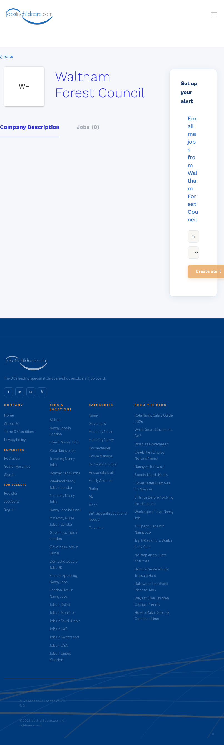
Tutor (93, 505)
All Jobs (55, 420)
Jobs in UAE (58, 629)
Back (8, 57)
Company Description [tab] (29, 127)
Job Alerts (11, 501)
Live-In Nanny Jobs (64, 442)
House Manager (101, 456)
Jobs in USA (59, 645)
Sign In (9, 475)
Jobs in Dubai (60, 604)
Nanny (94, 415)
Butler (93, 489)
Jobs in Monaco (62, 613)
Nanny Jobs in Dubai (65, 510)
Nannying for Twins (149, 467)
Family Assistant (101, 481)
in (19, 392)
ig (30, 392)
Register (10, 493)
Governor (96, 528)
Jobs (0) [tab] (87, 127)
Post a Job (12, 458)
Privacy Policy (15, 440)
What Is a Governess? (151, 444)
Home (9, 415)
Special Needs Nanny (151, 475)
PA (91, 497)
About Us (11, 424)
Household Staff (102, 472)
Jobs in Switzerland (64, 637)
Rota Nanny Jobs (63, 451)
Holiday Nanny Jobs (65, 473)
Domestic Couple (102, 464)
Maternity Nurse (101, 432)
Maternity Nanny (101, 440)
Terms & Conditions (19, 432)
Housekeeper (99, 448)
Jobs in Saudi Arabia (65, 621)
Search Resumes (17, 466)
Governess (97, 424)
